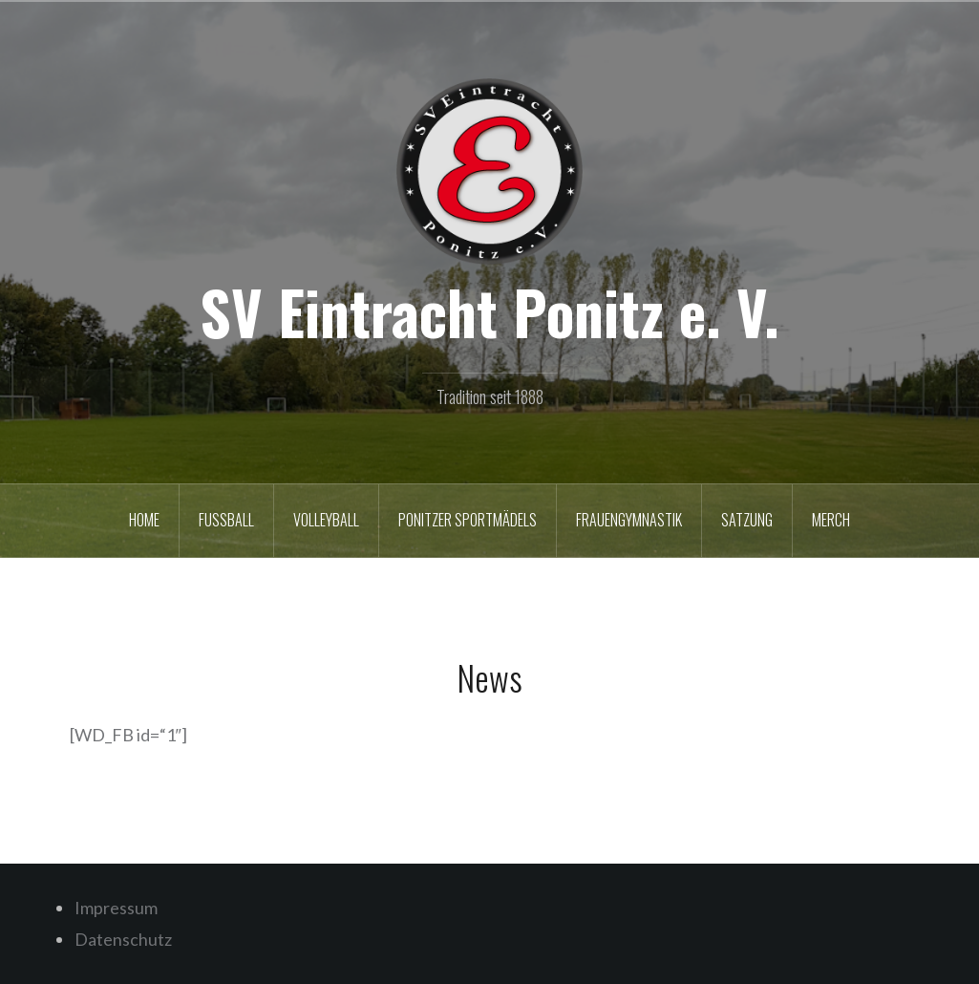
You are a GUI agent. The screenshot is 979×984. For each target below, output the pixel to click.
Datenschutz (123, 939)
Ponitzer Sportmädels (467, 519)
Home (144, 519)
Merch (831, 519)
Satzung (747, 519)
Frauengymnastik (629, 519)
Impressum (116, 907)
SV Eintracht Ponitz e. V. (489, 311)
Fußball (226, 519)
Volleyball (326, 519)
